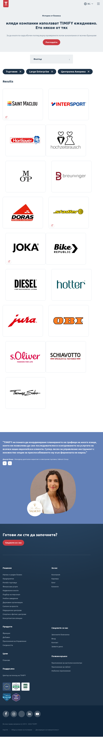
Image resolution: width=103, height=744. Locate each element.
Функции (6, 640)
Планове (6, 667)
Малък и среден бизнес (12, 582)
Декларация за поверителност (47, 737)
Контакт (55, 650)
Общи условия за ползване (21, 737)
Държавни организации (13, 610)
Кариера (55, 586)
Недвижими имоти (11, 598)
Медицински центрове (12, 617)
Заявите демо (57, 654)
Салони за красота (10, 613)
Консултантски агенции (12, 625)
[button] (5, 470)
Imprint (5, 737)
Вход (54, 646)
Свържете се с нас (13, 550)
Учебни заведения (10, 606)
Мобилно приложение (61, 678)
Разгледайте (51, 42)
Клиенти (55, 594)
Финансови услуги (10, 594)
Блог (53, 590)
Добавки (6, 644)
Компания (56, 582)
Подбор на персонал (11, 602)
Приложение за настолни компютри (67, 670)
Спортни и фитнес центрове (14, 621)
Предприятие (8, 586)
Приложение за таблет (61, 674)
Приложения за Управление (14, 648)
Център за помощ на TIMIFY (14, 683)
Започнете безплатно (60, 642)
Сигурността (8, 652)
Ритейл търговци (10, 590)
